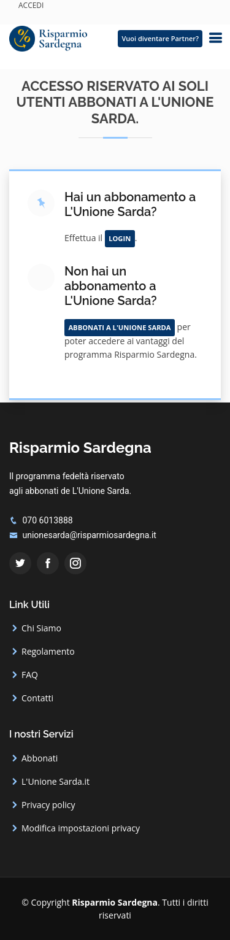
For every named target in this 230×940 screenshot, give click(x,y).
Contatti (37, 698)
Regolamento (48, 651)
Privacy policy (48, 805)
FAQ (29, 675)
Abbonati (39, 758)
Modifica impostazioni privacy (80, 828)
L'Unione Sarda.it (55, 781)
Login (120, 238)
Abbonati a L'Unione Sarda (119, 327)
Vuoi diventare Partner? (160, 38)
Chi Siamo (41, 628)
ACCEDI (31, 5)
